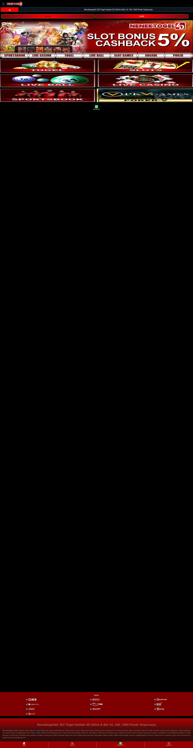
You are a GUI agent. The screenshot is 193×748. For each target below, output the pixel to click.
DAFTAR (48, 16)
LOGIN (141, 16)
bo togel (37, 730)
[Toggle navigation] (3, 4)
